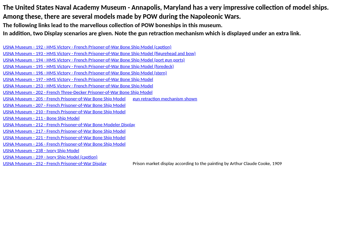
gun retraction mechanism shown (165, 99)
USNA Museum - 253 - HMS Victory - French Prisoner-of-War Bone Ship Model (78, 86)
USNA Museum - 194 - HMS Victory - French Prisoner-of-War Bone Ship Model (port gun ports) (94, 60)
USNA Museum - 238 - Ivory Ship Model (41, 150)
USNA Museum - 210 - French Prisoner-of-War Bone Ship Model (64, 112)
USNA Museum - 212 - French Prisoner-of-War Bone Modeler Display (69, 125)
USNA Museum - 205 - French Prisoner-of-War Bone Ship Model (64, 99)
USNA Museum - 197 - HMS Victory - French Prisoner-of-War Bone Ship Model (78, 79)
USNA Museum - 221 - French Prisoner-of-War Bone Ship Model (64, 137)
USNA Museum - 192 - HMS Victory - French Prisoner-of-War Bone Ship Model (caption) (87, 47)
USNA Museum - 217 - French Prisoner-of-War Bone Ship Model (64, 131)
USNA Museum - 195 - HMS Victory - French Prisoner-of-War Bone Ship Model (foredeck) (88, 66)
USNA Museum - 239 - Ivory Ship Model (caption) (50, 157)
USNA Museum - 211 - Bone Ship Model (41, 118)
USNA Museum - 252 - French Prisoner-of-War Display (54, 163)
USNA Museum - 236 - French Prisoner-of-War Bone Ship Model (64, 144)
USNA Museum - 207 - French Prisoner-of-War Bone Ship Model (64, 105)
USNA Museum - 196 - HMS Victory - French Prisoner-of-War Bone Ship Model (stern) (85, 73)
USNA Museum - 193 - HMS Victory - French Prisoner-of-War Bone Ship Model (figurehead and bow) (99, 53)
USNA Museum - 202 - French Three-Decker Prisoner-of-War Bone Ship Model (77, 92)
